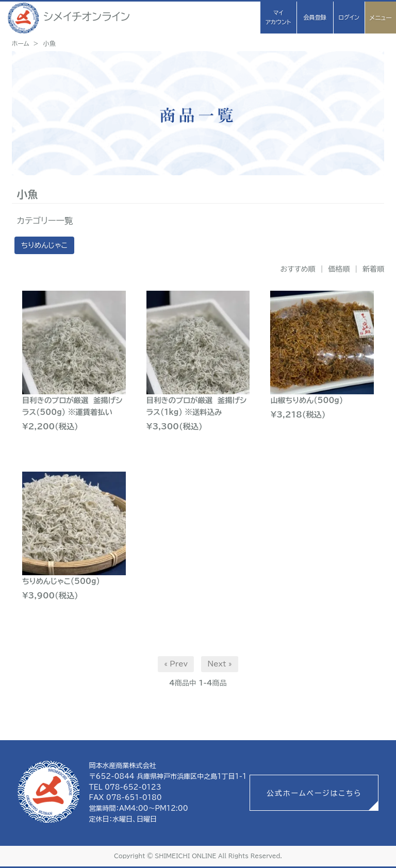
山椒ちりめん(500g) (306, 400)
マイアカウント (278, 17)
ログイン (348, 17)
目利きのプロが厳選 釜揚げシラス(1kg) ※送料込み (196, 406)
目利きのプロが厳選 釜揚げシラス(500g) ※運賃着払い (72, 406)
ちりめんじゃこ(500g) (61, 581)
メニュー (380, 17)
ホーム (20, 43)
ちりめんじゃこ (44, 245)
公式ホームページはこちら (314, 793)
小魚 (49, 43)
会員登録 (314, 17)
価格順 (339, 269)
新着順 (373, 269)
